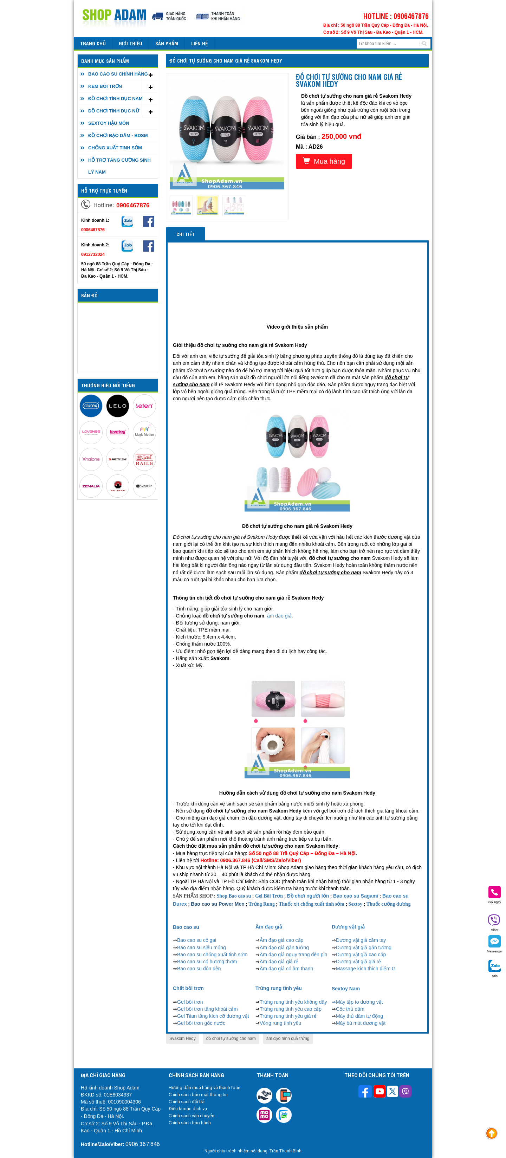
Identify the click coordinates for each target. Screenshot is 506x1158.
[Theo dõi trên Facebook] (366, 1092)
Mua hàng (324, 161)
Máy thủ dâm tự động (359, 1016)
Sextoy (356, 904)
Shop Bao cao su (234, 896)
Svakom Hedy (182, 1038)
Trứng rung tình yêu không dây (293, 1002)
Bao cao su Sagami (355, 896)
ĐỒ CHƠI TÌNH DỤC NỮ (113, 111)
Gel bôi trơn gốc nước (201, 1023)
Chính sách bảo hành (190, 1122)
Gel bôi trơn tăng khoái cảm (207, 1009)
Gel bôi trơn (190, 1002)
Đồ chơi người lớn (308, 896)
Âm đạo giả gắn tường (284, 947)
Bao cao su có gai (196, 940)
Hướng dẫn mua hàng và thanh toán (204, 1087)
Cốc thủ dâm (350, 1009)
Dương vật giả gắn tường (363, 947)
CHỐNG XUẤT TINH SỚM (115, 147)
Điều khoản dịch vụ (188, 1108)
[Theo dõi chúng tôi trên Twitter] (392, 1092)
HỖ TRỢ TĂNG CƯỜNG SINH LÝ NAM (119, 166)
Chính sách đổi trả (187, 1101)
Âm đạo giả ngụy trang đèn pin (293, 954)
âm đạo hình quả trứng (288, 1038)
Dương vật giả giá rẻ (358, 961)
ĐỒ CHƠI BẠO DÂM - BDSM (118, 135)
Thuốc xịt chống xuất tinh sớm (311, 904)
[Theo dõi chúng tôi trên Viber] (405, 1092)
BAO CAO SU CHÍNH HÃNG (118, 74)
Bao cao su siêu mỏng (201, 947)
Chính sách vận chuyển (191, 1115)
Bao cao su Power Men (217, 904)
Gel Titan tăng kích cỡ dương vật (213, 1016)
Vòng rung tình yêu (280, 1023)
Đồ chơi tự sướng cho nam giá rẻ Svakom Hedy (225, 60)
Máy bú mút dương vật (360, 1023)
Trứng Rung (261, 904)
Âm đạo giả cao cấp (281, 940)
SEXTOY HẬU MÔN (108, 123)
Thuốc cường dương (388, 904)
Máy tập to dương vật (359, 1002)
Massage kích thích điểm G (366, 968)
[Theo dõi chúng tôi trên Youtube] (380, 1092)
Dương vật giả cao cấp (361, 954)
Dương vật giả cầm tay (361, 940)
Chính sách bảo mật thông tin (198, 1094)
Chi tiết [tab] (185, 234)
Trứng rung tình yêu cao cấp (291, 1009)
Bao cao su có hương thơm (207, 961)
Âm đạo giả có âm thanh (286, 968)
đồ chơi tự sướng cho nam (231, 1038)
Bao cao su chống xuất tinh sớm (212, 954)
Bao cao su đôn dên (199, 968)
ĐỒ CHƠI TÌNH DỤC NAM (115, 98)
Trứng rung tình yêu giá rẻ (288, 1016)
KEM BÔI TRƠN (105, 86)
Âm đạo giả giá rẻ (279, 961)
